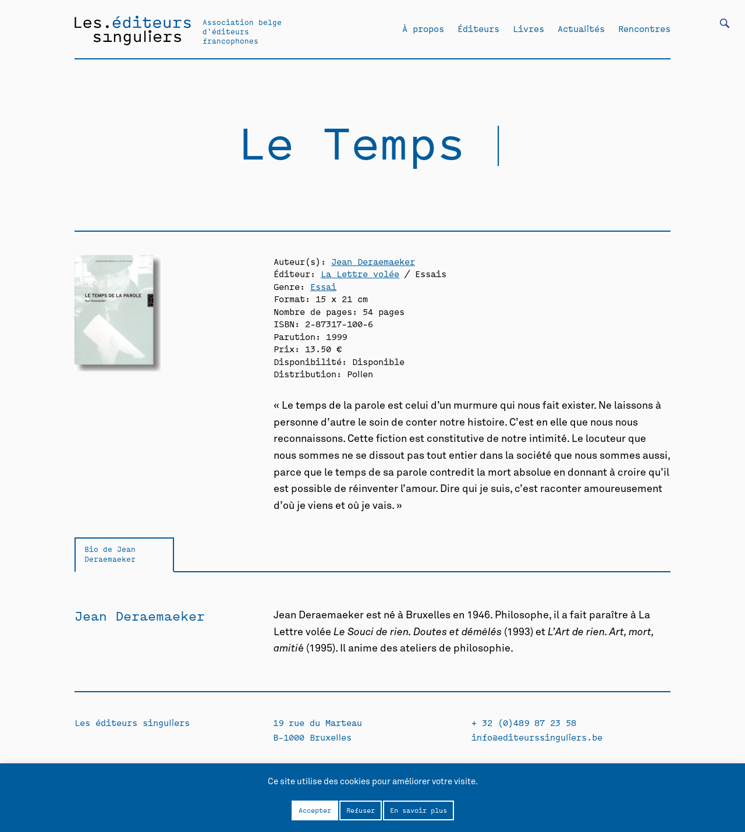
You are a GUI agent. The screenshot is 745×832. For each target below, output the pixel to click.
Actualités (581, 28)
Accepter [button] (315, 810)
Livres (528, 28)
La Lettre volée (360, 273)
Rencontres (644, 28)
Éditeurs (478, 28)
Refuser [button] (360, 810)
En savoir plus (418, 810)
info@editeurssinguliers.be (536, 736)
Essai (323, 286)
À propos (423, 28)
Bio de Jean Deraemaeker (110, 553)
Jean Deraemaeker (373, 261)
